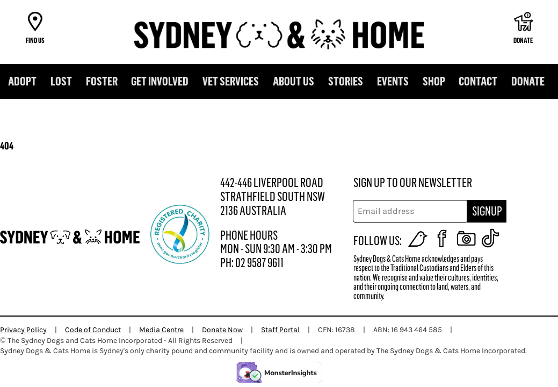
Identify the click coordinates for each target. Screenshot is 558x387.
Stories (345, 81)
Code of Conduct (93, 329)
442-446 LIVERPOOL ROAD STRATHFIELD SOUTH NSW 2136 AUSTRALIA (272, 197)
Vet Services (230, 81)
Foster (102, 81)
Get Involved (160, 81)
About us (293, 81)
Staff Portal (280, 329)
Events (393, 81)
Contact (478, 81)
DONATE (528, 81)
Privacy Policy (23, 329)
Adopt (22, 81)
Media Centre (161, 329)
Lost (61, 81)
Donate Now (222, 329)
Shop (434, 81)
